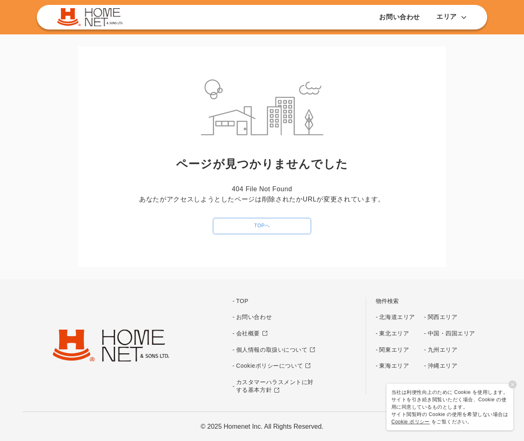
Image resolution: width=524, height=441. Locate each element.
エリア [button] (451, 16)
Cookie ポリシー (410, 422)
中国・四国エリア (451, 333)
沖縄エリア (443, 365)
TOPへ (262, 225)
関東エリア (394, 349)
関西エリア (443, 317)
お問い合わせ (399, 17)
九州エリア (443, 349)
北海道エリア (397, 317)
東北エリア (394, 333)
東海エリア (394, 365)
